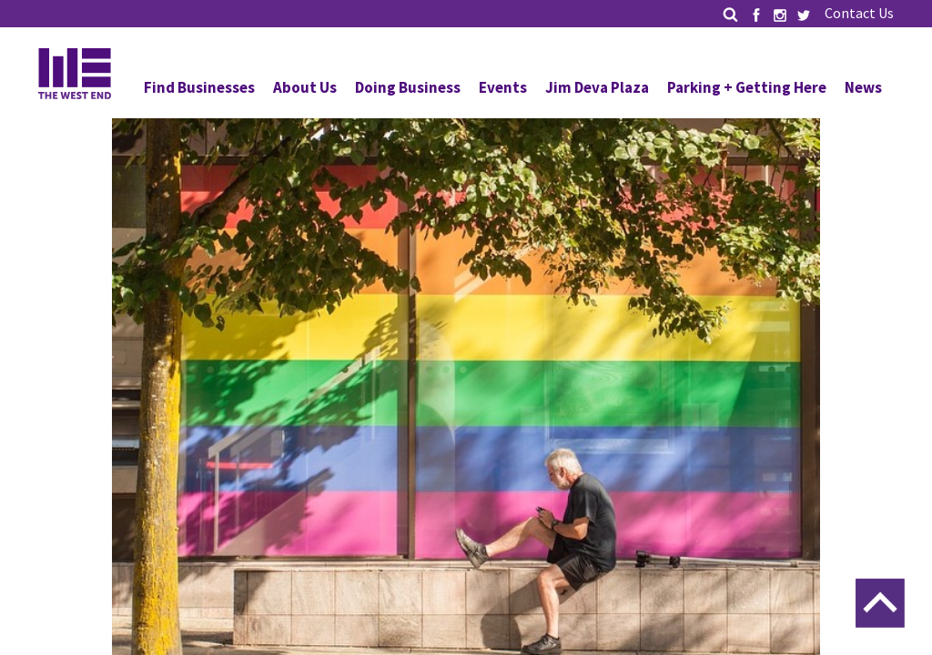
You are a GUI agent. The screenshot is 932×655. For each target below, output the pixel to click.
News (863, 87)
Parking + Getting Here (746, 87)
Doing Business (408, 87)
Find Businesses (199, 87)
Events (503, 87)
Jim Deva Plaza (597, 87)
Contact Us (859, 13)
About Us (305, 87)
